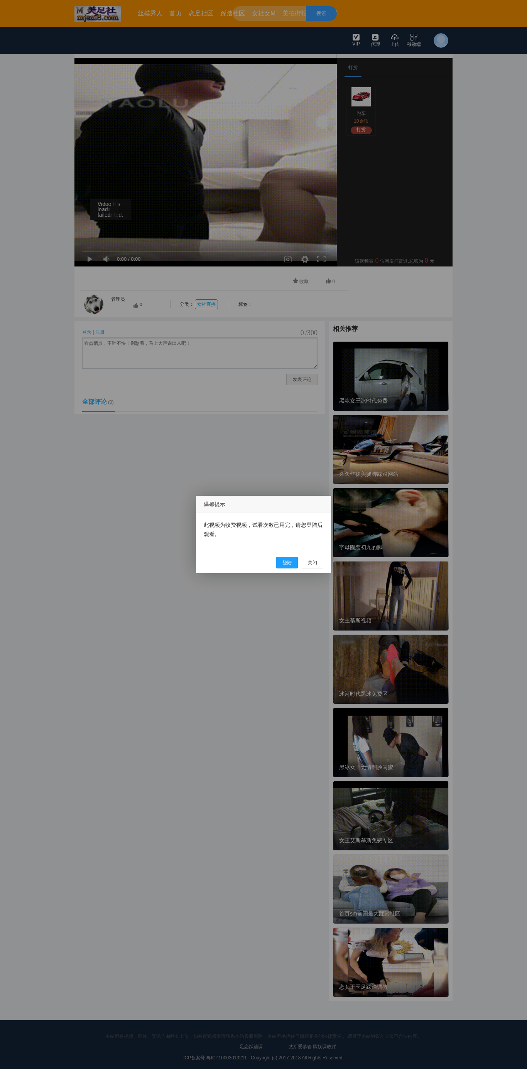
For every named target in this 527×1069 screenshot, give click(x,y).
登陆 (287, 562)
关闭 (312, 562)
